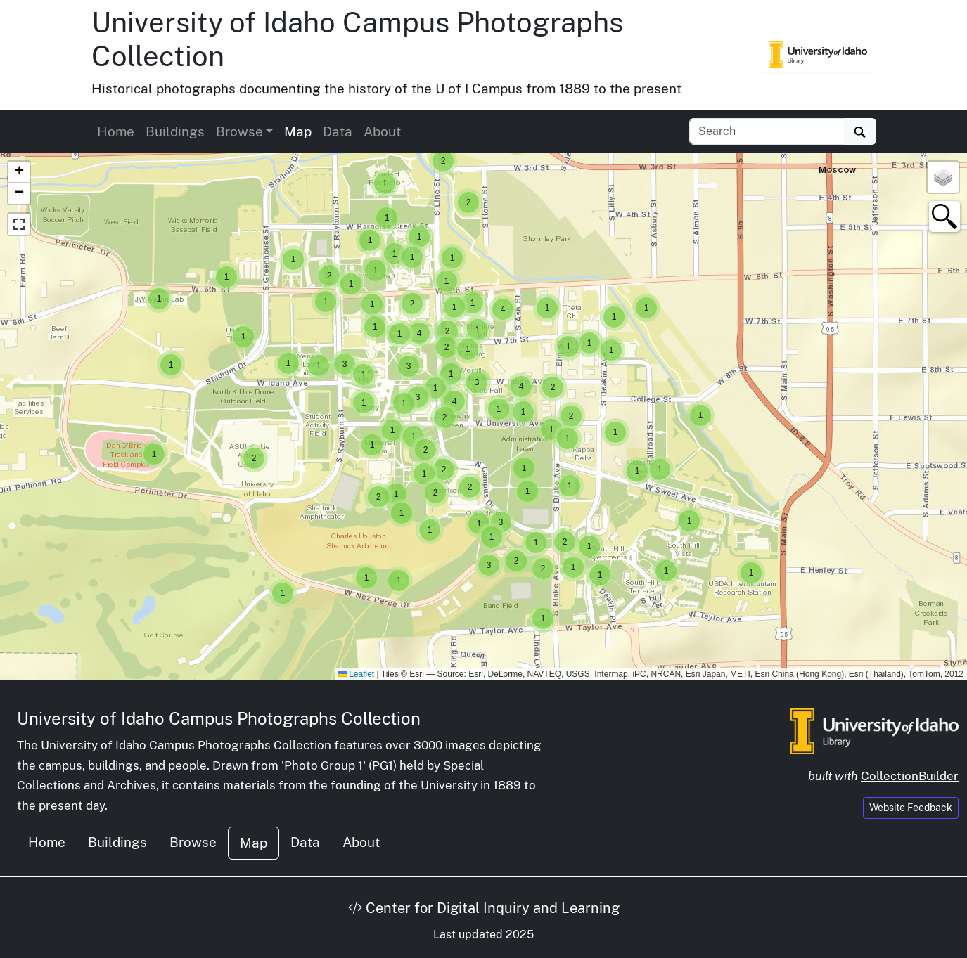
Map (298, 131)
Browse (193, 842)
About (382, 131)
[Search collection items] (767, 131)
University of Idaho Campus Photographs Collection (219, 718)
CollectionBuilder (910, 776)
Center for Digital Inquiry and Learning (484, 908)
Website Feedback (910, 807)
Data (337, 131)
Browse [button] (239, 131)
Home (115, 131)
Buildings (175, 131)
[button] (751, 573)
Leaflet (356, 674)
